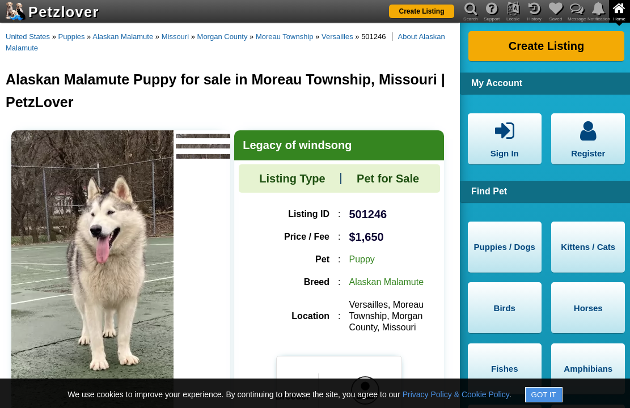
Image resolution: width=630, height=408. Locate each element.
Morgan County (222, 36)
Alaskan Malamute (122, 36)
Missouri (175, 36)
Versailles (337, 36)
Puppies (71, 36)
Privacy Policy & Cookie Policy (456, 394)
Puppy (361, 259)
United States (28, 36)
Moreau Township (285, 36)
